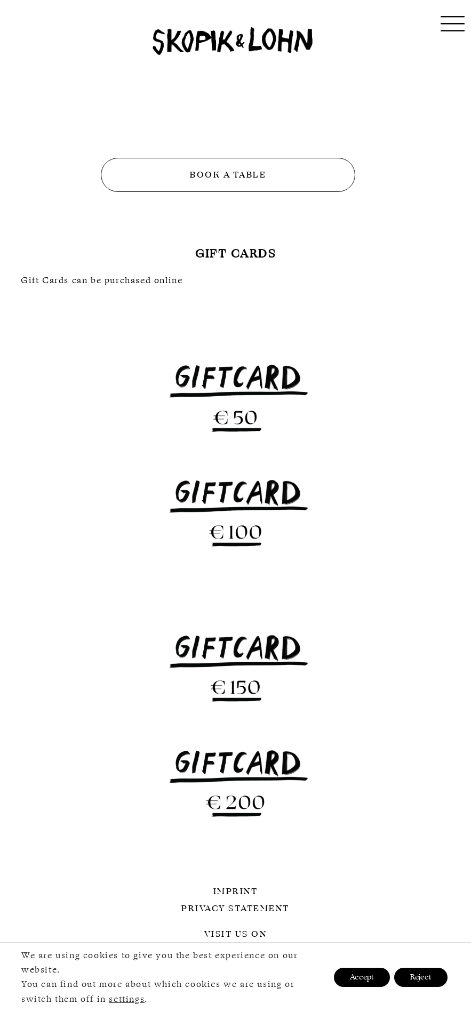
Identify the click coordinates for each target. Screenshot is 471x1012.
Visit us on (235, 934)
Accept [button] (362, 977)
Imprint (235, 891)
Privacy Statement (235, 908)
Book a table (228, 174)
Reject (421, 977)
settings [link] (127, 999)
